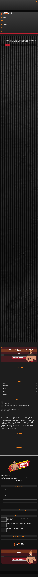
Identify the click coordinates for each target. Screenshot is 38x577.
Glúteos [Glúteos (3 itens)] (9, 422)
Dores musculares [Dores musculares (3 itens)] (5, 420)
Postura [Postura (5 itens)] (28, 427)
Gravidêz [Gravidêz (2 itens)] (14, 422)
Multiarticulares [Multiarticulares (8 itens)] (7, 426)
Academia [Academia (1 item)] (6, 417)
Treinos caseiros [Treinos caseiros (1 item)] (3, 428)
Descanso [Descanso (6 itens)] (4, 419)
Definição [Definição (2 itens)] (31, 417)
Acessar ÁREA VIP (7, 503)
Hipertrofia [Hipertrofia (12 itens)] (28, 422)
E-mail (19, 353)
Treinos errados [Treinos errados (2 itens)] (10, 428)
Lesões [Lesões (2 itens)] (19, 423)
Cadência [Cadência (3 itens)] (25, 417)
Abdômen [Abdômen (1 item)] (3, 417)
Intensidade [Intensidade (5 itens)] (13, 423)
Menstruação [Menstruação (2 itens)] (26, 425)
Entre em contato (7, 500)
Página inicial (6, 489)
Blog (5, 495)
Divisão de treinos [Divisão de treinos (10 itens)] (23, 419)
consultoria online (24, 38)
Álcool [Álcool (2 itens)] (15, 428)
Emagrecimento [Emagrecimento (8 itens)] (16, 420)
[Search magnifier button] (36, 9)
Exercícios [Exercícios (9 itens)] (32, 420)
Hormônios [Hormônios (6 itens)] (5, 423)
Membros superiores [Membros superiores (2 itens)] (18, 425)
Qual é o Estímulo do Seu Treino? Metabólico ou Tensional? (14, 401)
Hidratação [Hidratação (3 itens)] (19, 422)
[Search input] (18, 9)
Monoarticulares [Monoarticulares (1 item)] (31, 425)
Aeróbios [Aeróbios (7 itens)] (12, 417)
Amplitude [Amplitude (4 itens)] (19, 417)
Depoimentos (6, 492)
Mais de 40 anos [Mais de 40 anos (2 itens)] (25, 423)
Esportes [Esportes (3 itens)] (24, 420)
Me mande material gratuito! (19, 357)
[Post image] (2, 402)
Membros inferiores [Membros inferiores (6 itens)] (7, 425)
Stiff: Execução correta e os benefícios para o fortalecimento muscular (16, 405)
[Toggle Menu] (36, 1)
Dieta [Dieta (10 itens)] (12, 419)
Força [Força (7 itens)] (3, 422)
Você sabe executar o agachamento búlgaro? (12, 409)
